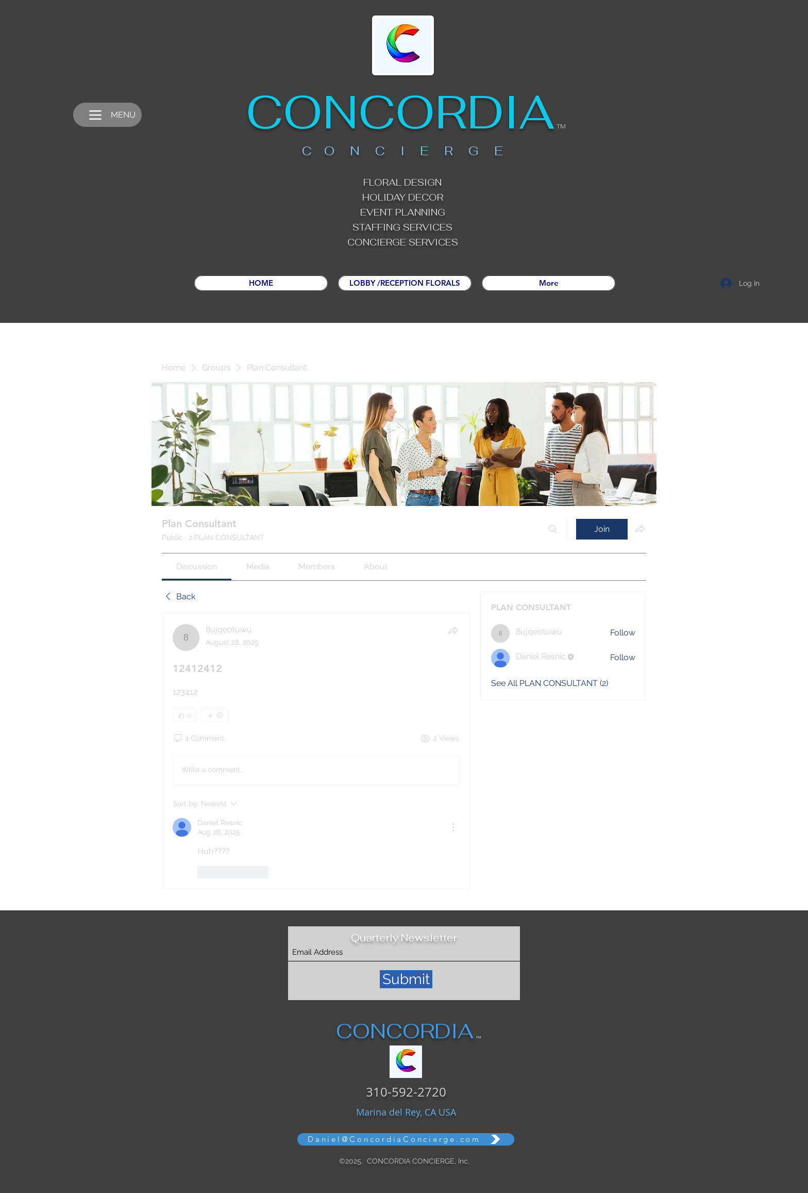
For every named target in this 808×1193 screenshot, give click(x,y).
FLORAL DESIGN (402, 182)
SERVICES (433, 242)
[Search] (553, 529)
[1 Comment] (198, 738)
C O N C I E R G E (402, 151)
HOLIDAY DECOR (402, 197)
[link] (196, 566)
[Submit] (406, 979)
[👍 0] (184, 715)
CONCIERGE (378, 242)
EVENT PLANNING (402, 212)
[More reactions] (215, 715)
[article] (316, 751)
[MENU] (107, 115)
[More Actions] (453, 827)
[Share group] (640, 528)
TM (561, 126)
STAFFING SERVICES (402, 227)
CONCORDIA (400, 112)
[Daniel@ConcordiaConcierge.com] (405, 1139)
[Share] (453, 630)
